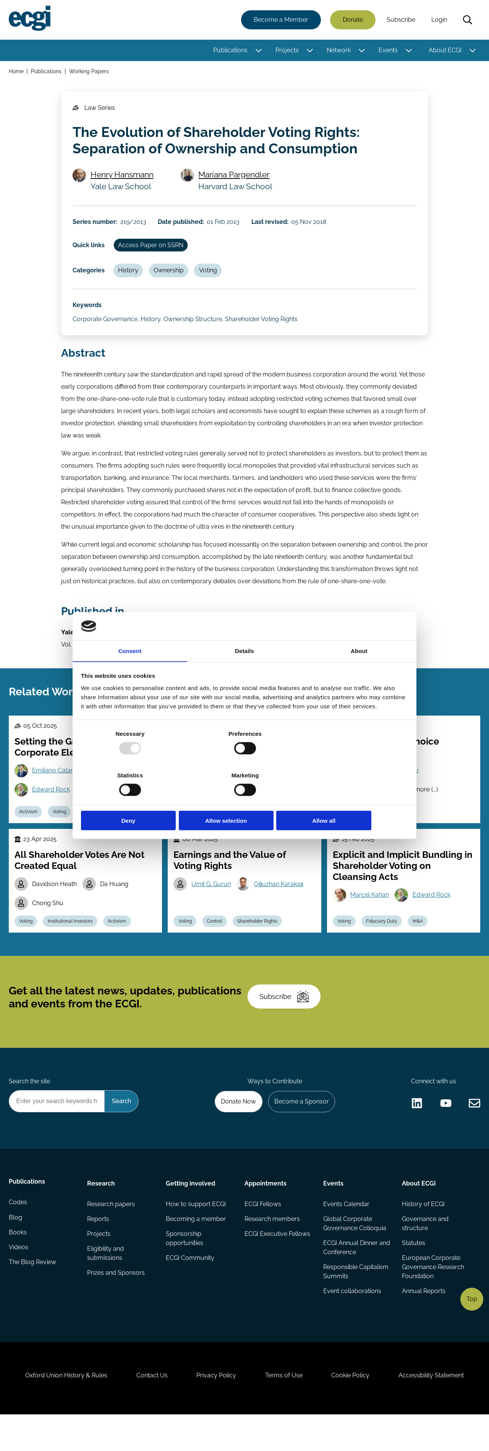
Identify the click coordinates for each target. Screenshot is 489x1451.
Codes (18, 1232)
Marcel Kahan (370, 913)
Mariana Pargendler (234, 178)
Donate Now (236, 1128)
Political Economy (387, 829)
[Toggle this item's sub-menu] (258, 51)
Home (16, 72)
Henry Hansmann (122, 178)
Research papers (111, 1232)
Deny (135, 800)
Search (467, 20)
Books (18, 1263)
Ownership (171, 277)
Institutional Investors (72, 941)
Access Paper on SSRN (152, 250)
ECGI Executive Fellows (277, 1263)
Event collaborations (352, 1321)
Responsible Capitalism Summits (355, 1301)
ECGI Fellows (262, 1232)
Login (439, 20)
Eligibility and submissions (105, 1283)
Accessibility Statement (435, 1409)
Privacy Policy (215, 1409)
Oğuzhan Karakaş (280, 902)
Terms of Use (284, 1409)
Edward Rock (52, 805)
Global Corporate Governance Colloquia (354, 1252)
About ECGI (444, 50)
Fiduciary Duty (383, 941)
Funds (257, 829)
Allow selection (244, 800)
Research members (272, 1248)
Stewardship (192, 829)
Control (216, 941)
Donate (352, 20)
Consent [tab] (130, 672)
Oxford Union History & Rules (62, 1409)
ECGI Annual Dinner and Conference (350, 1277)
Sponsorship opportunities (185, 1268)
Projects (286, 50)
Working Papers (90, 72)
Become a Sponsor (300, 1128)
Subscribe (400, 20)
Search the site (29, 1107)
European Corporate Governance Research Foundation (433, 1296)
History (130, 277)
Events (387, 50)
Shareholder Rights (260, 941)
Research (101, 1211)
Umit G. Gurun (212, 902)
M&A (420, 941)
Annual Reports (423, 1321)
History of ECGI (423, 1232)
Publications (230, 50)
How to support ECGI (196, 1232)
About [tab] (359, 672)
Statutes (413, 1272)
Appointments (265, 1211)
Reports (98, 1248)
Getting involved (190, 1211)
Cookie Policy (353, 1409)
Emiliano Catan (54, 786)
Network (338, 50)
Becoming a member (196, 1248)
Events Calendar (346, 1232)
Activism (29, 829)
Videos (19, 1278)
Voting (211, 277)
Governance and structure (425, 1252)
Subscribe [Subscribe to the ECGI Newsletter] (285, 1020)
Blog (16, 1248)
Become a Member (280, 20)
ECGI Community (190, 1287)
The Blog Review (33, 1293)
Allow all (354, 800)
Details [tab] (244, 672)
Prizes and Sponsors (116, 1302)
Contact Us (149, 1409)
